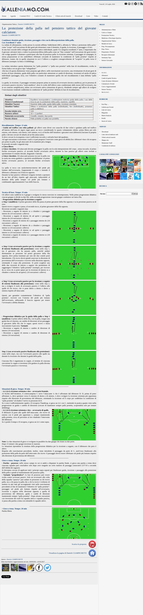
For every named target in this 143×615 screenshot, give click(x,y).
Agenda (13, 16)
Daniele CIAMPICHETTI (26, 24)
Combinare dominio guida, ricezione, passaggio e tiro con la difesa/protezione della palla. (38, 40)
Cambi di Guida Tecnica (43, 16)
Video (96, 16)
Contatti (105, 16)
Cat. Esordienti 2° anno (11, 42)
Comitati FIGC (25, 16)
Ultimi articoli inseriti (63, 16)
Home (4, 16)
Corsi (88, 16)
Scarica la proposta (79, 544)
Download (78, 16)
